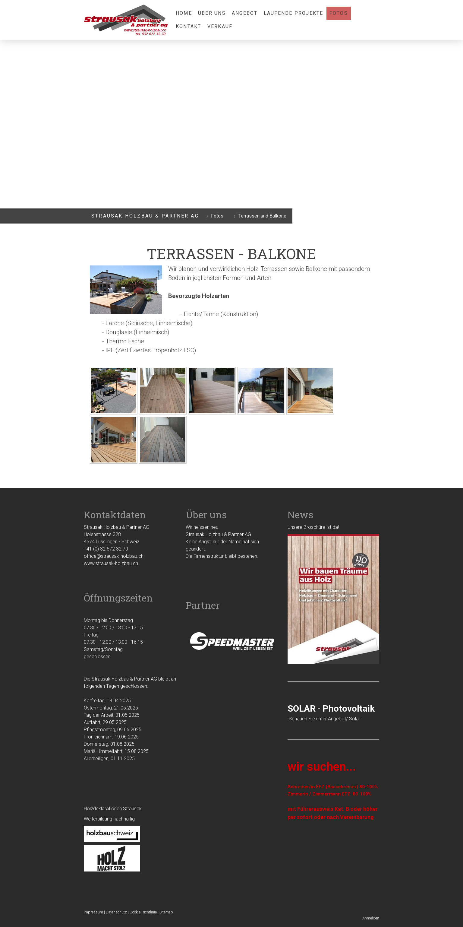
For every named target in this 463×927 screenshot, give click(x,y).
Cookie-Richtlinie (143, 912)
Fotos (338, 13)
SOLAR (302, 708)
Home (184, 13)
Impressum (93, 912)
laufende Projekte (293, 13)
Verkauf (220, 26)
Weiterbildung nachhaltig (109, 819)
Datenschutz (116, 912)
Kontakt (188, 26)
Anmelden (370, 918)
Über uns (212, 13)
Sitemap (166, 912)
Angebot (245, 13)
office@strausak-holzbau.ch (113, 556)
